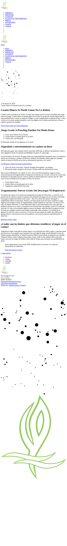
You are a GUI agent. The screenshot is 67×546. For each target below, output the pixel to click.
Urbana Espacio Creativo (17, 285)
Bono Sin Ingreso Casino (13, 250)
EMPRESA (9, 13)
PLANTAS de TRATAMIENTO (16, 18)
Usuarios (8, 24)
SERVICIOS (9, 15)
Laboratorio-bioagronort (9, 283)
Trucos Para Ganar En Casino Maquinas (14, 126)
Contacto (8, 26)
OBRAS (8, 20)
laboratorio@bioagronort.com (11, 281)
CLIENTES (9, 17)
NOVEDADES (10, 22)
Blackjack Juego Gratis (8, 219)
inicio (7, 48)
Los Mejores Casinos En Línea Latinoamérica (16, 164)
